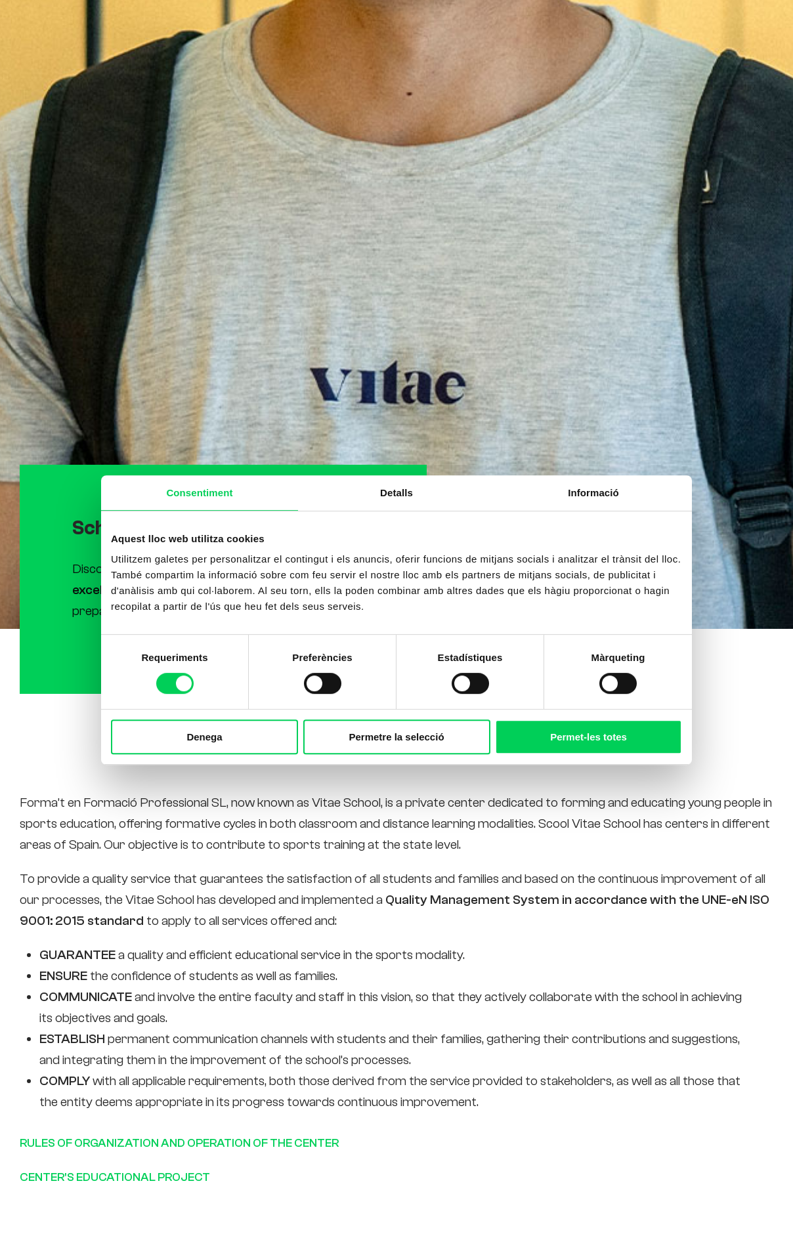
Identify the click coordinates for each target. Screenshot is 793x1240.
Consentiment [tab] (199, 492)
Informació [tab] (593, 492)
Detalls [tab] (396, 492)
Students (504, 28)
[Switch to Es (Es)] (703, 29)
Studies (412, 28)
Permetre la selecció (396, 736)
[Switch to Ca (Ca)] (673, 29)
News (561, 28)
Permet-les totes (588, 736)
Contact (614, 28)
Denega (204, 736)
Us (456, 28)
